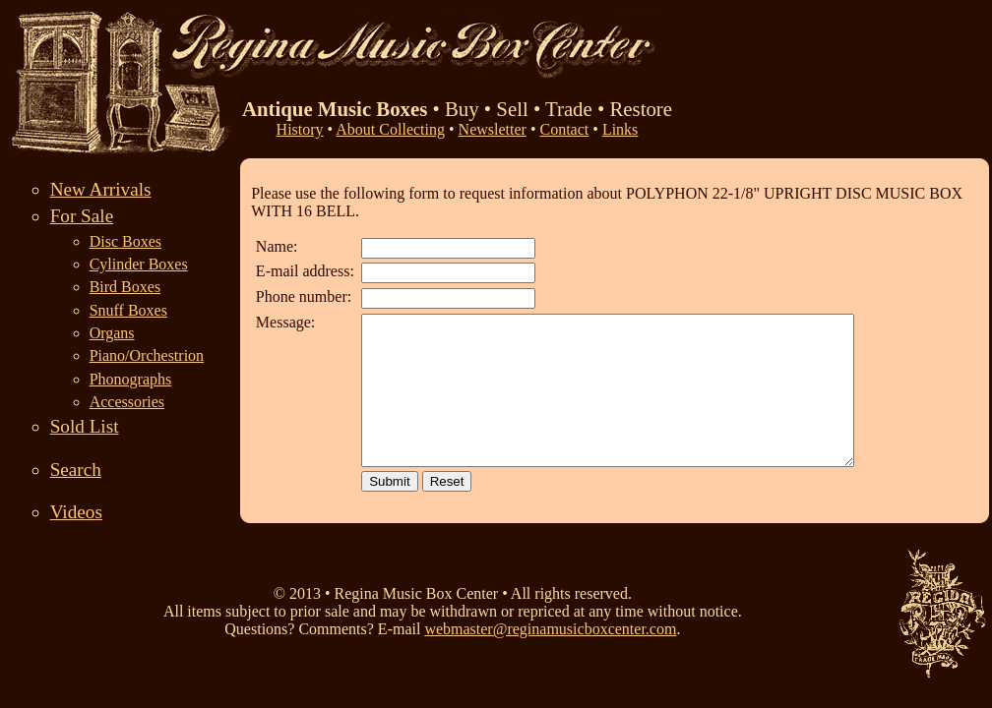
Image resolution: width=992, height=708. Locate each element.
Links (620, 129)
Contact (564, 129)
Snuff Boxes (128, 310)
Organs (112, 332)
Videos (76, 512)
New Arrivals (101, 189)
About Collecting (390, 129)
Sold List (84, 426)
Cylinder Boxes (139, 264)
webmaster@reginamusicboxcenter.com (550, 637)
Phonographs (131, 379)
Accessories (127, 401)
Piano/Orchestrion (147, 355)
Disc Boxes (125, 241)
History (300, 129)
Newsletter (493, 129)
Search (75, 469)
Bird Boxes (125, 286)
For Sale (82, 216)
